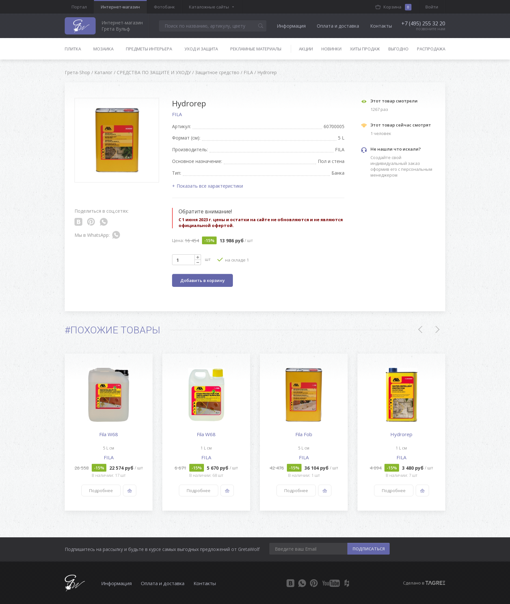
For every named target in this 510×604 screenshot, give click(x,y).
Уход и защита (201, 49)
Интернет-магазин (120, 7)
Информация (291, 26)
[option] (108, 432)
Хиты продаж (365, 49)
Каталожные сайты (209, 7)
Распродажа (431, 49)
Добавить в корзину (202, 280)
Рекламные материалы (255, 49)
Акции (306, 49)
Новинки (331, 49)
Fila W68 (108, 434)
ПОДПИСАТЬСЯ (369, 549)
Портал (79, 7)
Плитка (73, 49)
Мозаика (103, 49)
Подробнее (101, 490)
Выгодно (398, 49)
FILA (177, 114)
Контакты (381, 26)
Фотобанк (164, 7)
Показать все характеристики (210, 186)
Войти (431, 7)
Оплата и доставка (338, 26)
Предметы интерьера (149, 49)
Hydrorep (401, 434)
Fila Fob (303, 434)
